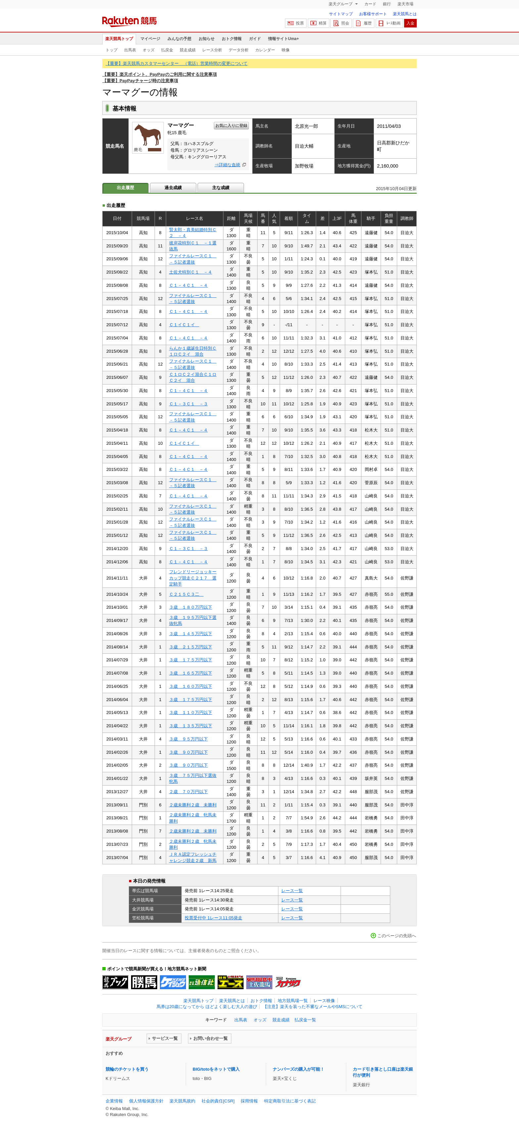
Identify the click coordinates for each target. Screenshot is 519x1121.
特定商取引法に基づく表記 (290, 1100)
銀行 (387, 4)
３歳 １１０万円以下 (190, 712)
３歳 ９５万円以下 (188, 739)
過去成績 (173, 187)
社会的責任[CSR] (218, 1100)
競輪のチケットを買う (127, 1069)
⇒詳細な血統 (227, 164)
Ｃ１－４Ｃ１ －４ (188, 285)
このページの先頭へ (396, 935)
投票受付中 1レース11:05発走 (213, 917)
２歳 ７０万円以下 (188, 791)
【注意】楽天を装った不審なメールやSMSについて (312, 1006)
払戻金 (167, 50)
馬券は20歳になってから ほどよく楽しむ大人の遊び (207, 1006)
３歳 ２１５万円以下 (190, 646)
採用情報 (249, 1100)
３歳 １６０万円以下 (190, 686)
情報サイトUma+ (283, 38)
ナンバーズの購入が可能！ (298, 1069)
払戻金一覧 (305, 1019)
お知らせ (206, 38)
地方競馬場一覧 (293, 1000)
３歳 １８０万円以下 (190, 607)
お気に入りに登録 (231, 125)
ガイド (255, 38)
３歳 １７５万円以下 (190, 659)
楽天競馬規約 (182, 1100)
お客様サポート (373, 14)
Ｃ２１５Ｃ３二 (186, 594)
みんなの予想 (179, 38)
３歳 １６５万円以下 (190, 673)
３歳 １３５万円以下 (190, 725)
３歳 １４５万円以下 (190, 633)
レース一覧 (292, 890)
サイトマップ (341, 14)
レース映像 (324, 1000)
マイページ (150, 38)
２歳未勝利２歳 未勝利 (192, 804)
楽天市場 (405, 4)
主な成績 (220, 187)
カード (370, 4)
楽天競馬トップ (119, 38)
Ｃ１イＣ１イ (184, 324)
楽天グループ (341, 4)
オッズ (149, 50)
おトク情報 (232, 38)
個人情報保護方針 (146, 1100)
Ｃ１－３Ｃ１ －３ (188, 403)
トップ (112, 50)
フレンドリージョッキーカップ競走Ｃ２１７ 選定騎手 (192, 577)
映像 (286, 50)
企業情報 (114, 1100)
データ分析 (239, 50)
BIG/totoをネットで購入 (216, 1069)
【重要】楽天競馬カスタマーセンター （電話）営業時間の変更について (177, 63)
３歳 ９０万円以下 (188, 752)
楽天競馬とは (405, 14)
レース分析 (212, 50)
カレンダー (265, 50)
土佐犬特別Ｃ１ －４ (190, 272)
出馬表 (130, 50)
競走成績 (188, 50)
